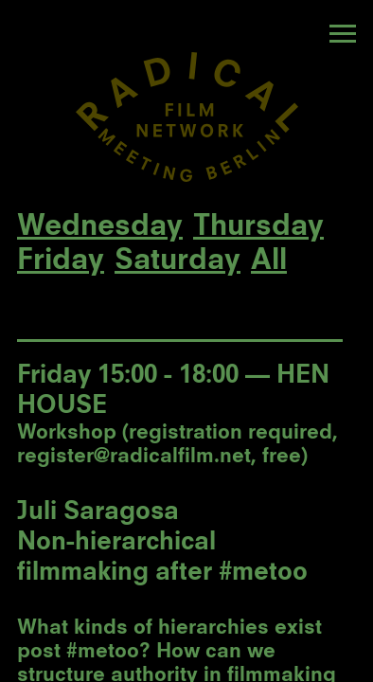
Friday (60, 261)
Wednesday (100, 227)
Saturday (177, 261)
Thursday (258, 227)
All (269, 261)
